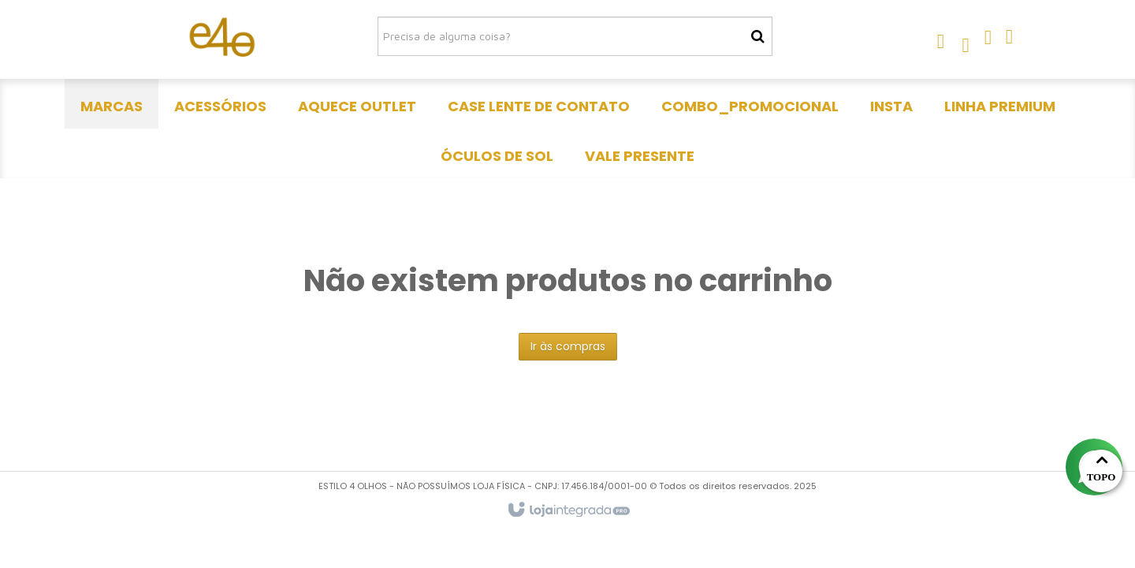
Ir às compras (567, 346)
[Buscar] (758, 36)
